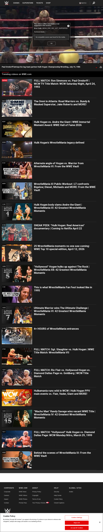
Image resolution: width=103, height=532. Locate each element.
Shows (16, 3)
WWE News (22, 491)
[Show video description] (96, 67)
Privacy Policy (36, 491)
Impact (6, 499)
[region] (51, 522)
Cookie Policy (58, 499)
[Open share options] (101, 67)
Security (56, 491)
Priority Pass (23, 503)
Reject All (77, 522)
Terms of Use (36, 499)
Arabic (71, 491)
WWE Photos (23, 499)
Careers (6, 495)
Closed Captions (59, 503)
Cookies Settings (76, 517)
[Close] (100, 522)
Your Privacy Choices (39, 503)
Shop (48, 3)
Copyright (35, 495)
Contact (6, 503)
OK (51, 43)
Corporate (7, 491)
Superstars (27, 3)
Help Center (58, 495)
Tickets (39, 3)
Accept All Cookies (77, 528)
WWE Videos (23, 495)
